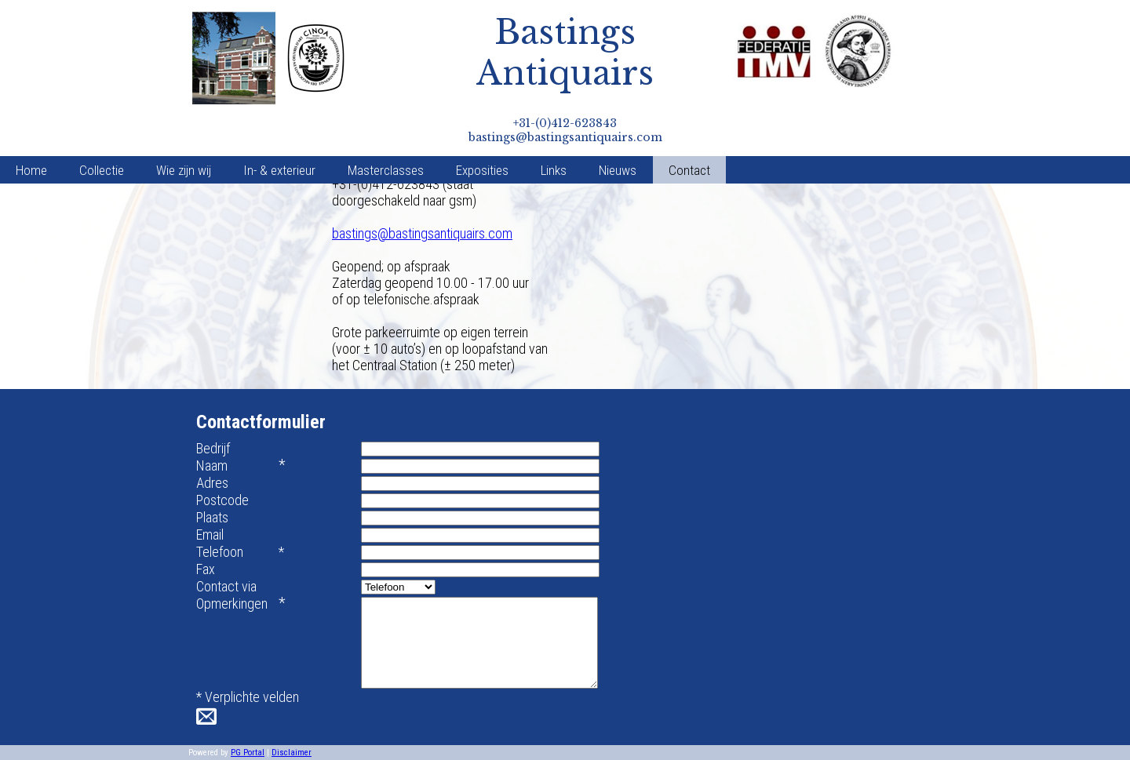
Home (31, 170)
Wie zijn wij (183, 170)
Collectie (101, 170)
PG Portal (247, 752)
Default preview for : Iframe (690, 259)
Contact (689, 170)
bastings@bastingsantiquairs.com (422, 233)
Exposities (482, 170)
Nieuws (617, 170)
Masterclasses (386, 170)
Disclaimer (292, 752)
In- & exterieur (279, 170)
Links (554, 170)
